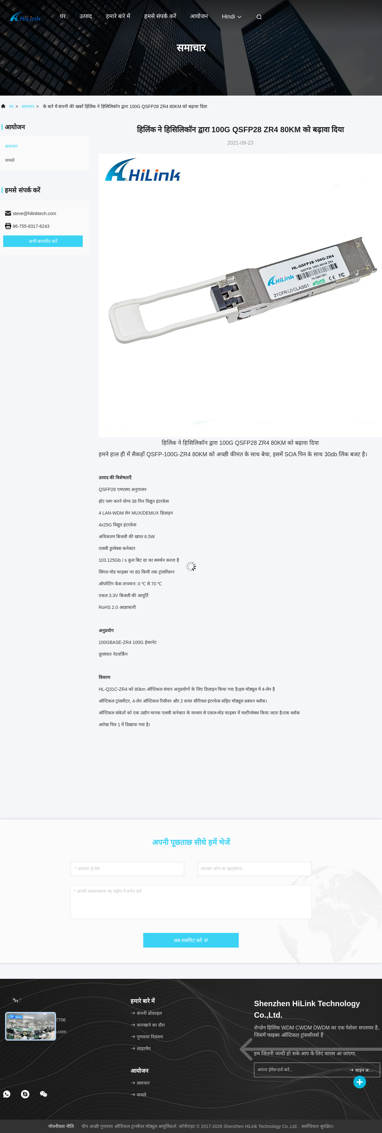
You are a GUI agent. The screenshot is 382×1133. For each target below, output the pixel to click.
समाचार (28, 106)
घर (63, 16)
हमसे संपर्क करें (160, 16)
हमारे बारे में (118, 16)
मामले (9, 160)
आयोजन (199, 16)
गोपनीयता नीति (61, 1126)
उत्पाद (86, 16)
